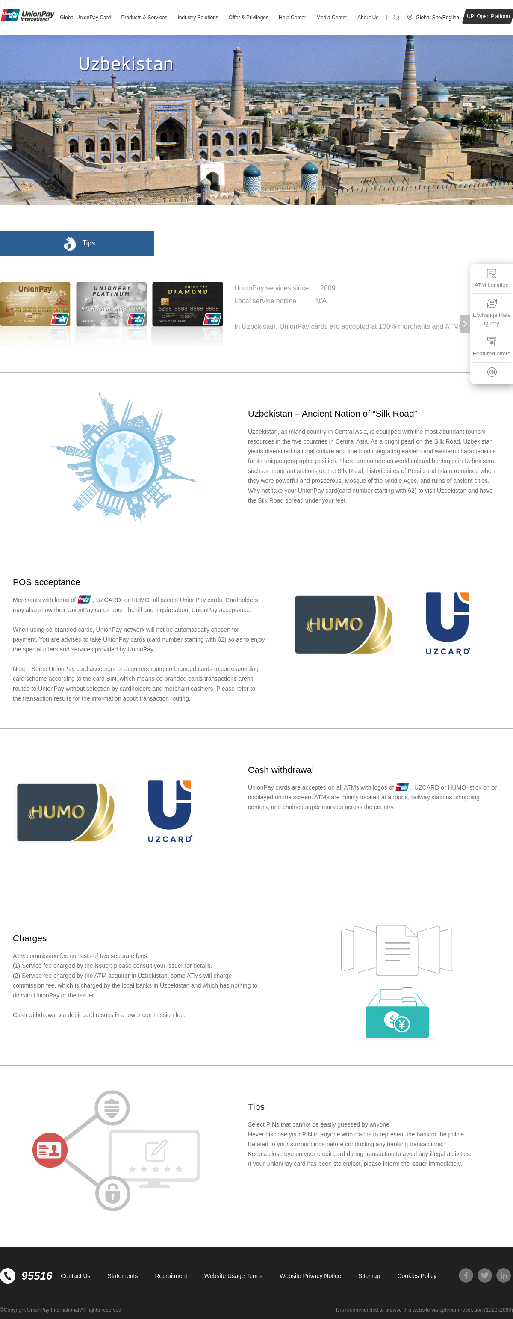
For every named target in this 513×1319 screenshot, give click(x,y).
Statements (123, 1275)
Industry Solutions (197, 18)
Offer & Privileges (248, 18)
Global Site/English (437, 18)
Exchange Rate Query (492, 312)
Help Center (292, 18)
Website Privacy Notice (310, 1275)
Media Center (331, 18)
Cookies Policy (416, 1275)
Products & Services (144, 18)
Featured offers (491, 347)
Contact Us (75, 1275)
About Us (367, 18)
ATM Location (491, 278)
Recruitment (171, 1275)
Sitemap (369, 1275)
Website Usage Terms (233, 1275)
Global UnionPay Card (85, 18)
